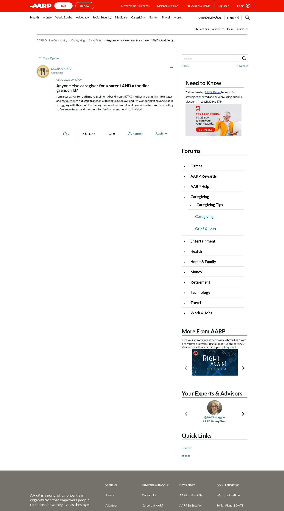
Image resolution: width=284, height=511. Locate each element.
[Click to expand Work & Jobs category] (186, 324)
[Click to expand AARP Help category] (186, 198)
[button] (248, 29)
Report (138, 144)
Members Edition (167, 5)
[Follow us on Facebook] (211, 498)
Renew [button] (84, 5)
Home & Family (203, 273)
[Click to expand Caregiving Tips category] (192, 216)
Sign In (186, 399)
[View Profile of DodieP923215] (61, 80)
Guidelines (218, 40)
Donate (109, 439)
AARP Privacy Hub (42, 497)
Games (196, 177)
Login (240, 5)
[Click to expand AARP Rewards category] (186, 187)
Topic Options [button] (51, 69)
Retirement (200, 293)
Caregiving (78, 51)
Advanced (242, 77)
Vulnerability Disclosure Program (87, 504)
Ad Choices (124, 504)
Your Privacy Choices (152, 504)
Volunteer (111, 449)
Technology (200, 303)
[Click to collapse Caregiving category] (186, 208)
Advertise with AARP (155, 429)
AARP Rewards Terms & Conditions (151, 497)
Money (196, 283)
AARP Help (200, 197)
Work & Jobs (201, 324)
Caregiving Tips (209, 216)
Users (185, 77)
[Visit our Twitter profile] (224, 498)
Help (230, 40)
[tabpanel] (217, 28)
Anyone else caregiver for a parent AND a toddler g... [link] (140, 51)
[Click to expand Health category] (186, 263)
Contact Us (149, 439)
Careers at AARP (153, 449)
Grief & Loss (205, 240)
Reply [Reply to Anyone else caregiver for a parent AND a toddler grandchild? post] (160, 144)
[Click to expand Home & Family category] (186, 273)
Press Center (187, 470)
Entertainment (203, 252)
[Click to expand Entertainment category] (186, 252)
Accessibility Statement (106, 497)
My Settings (202, 40)
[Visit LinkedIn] (249, 498)
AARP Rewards (204, 187)
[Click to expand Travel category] (186, 314)
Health (196, 262)
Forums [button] (240, 40)
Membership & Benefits (135, 5)
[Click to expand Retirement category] (186, 293)
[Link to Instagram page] (236, 498)
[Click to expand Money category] (186, 283)
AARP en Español (195, 29)
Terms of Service (72, 497)
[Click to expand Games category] (186, 177)
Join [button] (63, 5)
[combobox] (214, 70)
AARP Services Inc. (154, 460)
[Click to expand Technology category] (186, 304)
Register (223, 5)
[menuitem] (34, 19)
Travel (196, 314)
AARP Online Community (52, 51)
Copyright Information (44, 504)
